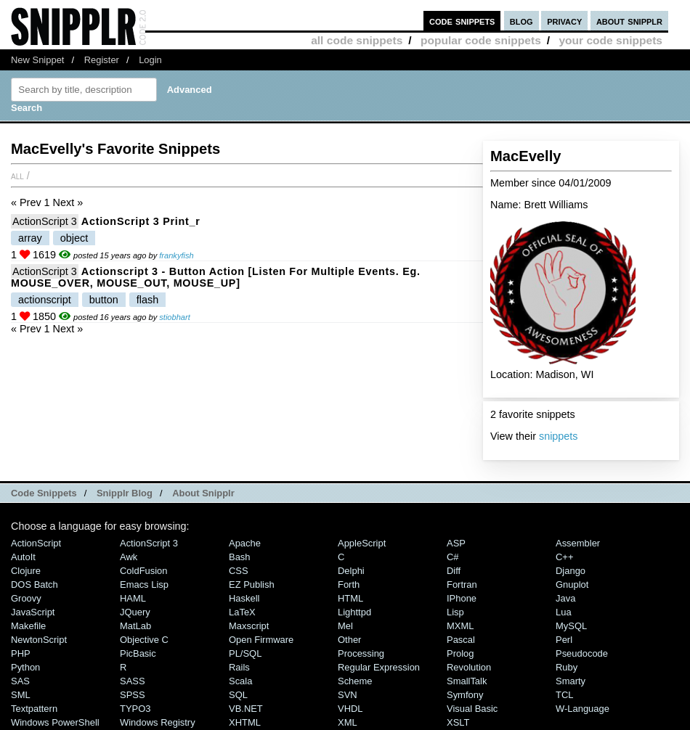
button (103, 299)
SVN (347, 694)
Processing (361, 653)
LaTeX (242, 612)
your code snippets (610, 40)
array (30, 238)
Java (565, 598)
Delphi (351, 570)
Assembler (578, 543)
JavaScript (32, 612)
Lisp (455, 612)
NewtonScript (39, 639)
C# (453, 556)
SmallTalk (467, 681)
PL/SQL (245, 653)
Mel (345, 625)
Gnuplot (572, 584)
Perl (564, 639)
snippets (558, 436)
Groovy (26, 598)
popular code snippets (481, 40)
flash (147, 299)
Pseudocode (582, 653)
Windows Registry (157, 722)
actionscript (44, 299)
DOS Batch (34, 584)
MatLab (135, 625)
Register (101, 59)
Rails (239, 667)
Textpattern (34, 708)
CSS (238, 570)
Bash (240, 556)
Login (150, 59)
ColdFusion (144, 570)
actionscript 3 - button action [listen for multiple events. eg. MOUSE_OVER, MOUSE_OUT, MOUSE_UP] (216, 277)
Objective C (144, 639)
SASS (132, 681)
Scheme (355, 681)
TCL (564, 694)
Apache (245, 543)
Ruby (566, 667)
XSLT (458, 722)
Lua (564, 612)
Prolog (460, 653)
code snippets (462, 21)
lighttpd (354, 612)
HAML (133, 598)
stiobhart (174, 317)
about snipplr (629, 21)
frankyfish (176, 255)
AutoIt (23, 556)
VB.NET (246, 708)
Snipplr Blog (125, 493)
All (17, 175)
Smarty (570, 681)
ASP (456, 543)
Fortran (462, 584)
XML (347, 722)
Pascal (461, 639)
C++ (564, 556)
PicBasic (138, 653)
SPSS (132, 694)
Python (25, 667)
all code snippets (356, 40)
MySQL (571, 625)
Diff (453, 570)
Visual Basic (472, 708)
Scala (240, 681)
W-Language (582, 708)
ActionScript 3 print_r (140, 221)
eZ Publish (252, 584)
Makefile (28, 625)
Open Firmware (261, 639)
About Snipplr (203, 493)
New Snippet (37, 59)
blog (521, 21)
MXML (460, 625)
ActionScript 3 (44, 221)
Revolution (469, 667)
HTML (350, 598)
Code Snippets (44, 493)
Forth (349, 584)
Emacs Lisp (144, 584)
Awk (128, 556)
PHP (21, 653)
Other (349, 639)
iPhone (461, 598)
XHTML (245, 722)
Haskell (244, 598)
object (74, 238)
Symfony (465, 694)
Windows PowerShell (55, 722)
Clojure (26, 570)
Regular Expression (379, 667)
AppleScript (362, 543)
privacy (564, 21)
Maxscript (249, 625)
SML (21, 694)
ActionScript (36, 543)
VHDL (350, 708)
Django (570, 570)
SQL (238, 694)
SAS (20, 681)
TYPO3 (135, 708)
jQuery (135, 612)
